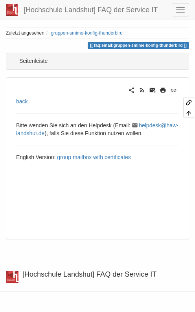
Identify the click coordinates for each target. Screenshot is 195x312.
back (22, 101)
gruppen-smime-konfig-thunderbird (86, 33)
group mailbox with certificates (94, 157)
